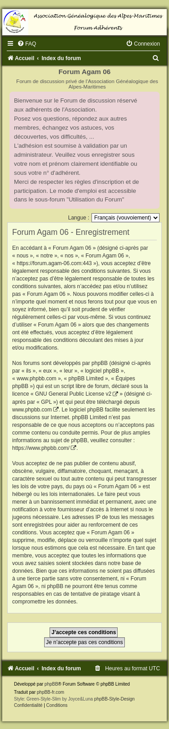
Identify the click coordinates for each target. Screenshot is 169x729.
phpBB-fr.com (50, 692)
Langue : (78, 218)
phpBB (51, 684)
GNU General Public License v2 (73, 394)
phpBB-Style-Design (114, 698)
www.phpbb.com (32, 410)
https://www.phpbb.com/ (40, 448)
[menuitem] (26, 44)
